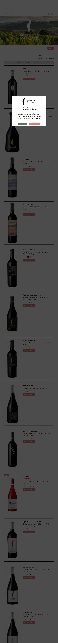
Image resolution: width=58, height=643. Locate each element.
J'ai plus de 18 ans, (34, 124)
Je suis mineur (22, 124)
